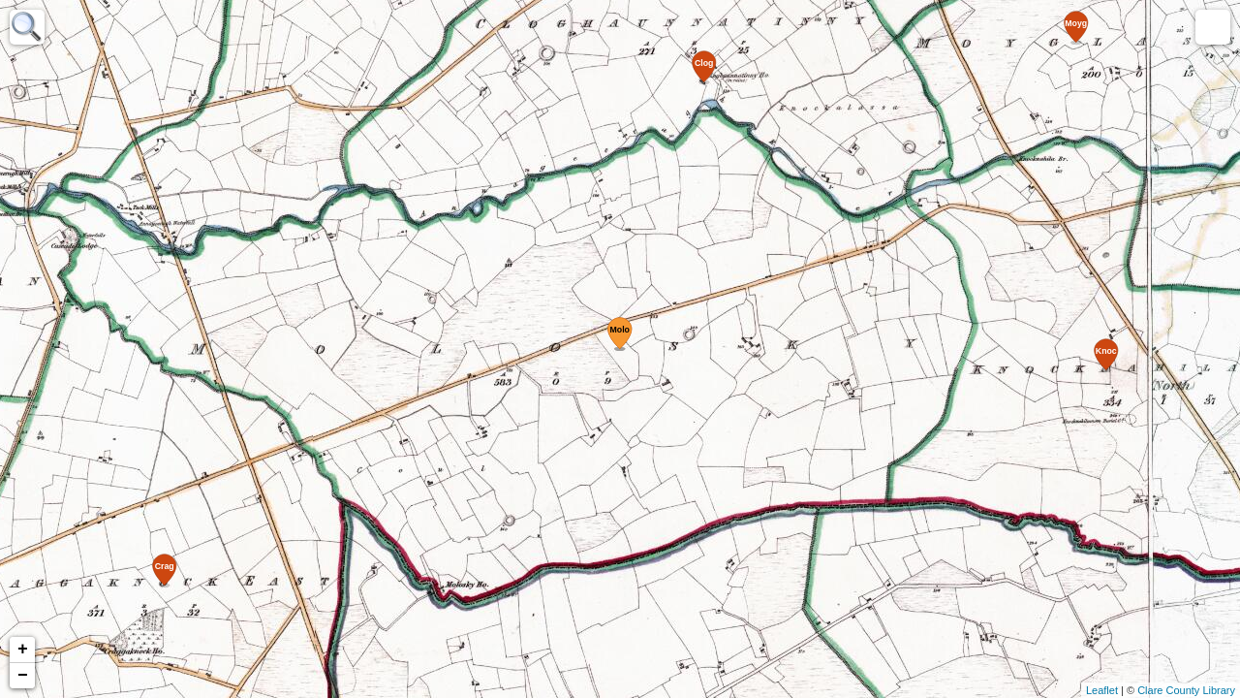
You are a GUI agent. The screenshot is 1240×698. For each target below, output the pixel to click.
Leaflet (1102, 690)
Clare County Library (1186, 690)
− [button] (22, 675)
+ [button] (22, 649)
